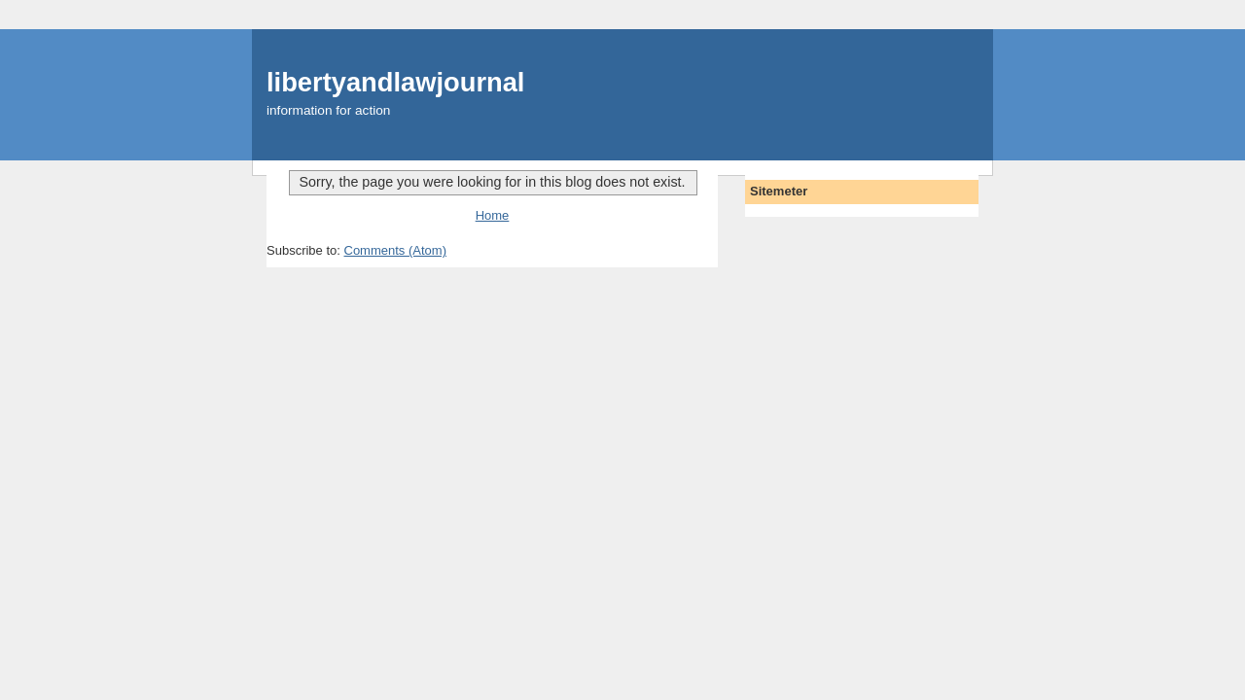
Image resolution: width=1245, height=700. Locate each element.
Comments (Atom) (395, 250)
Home (493, 215)
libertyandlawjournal (395, 82)
